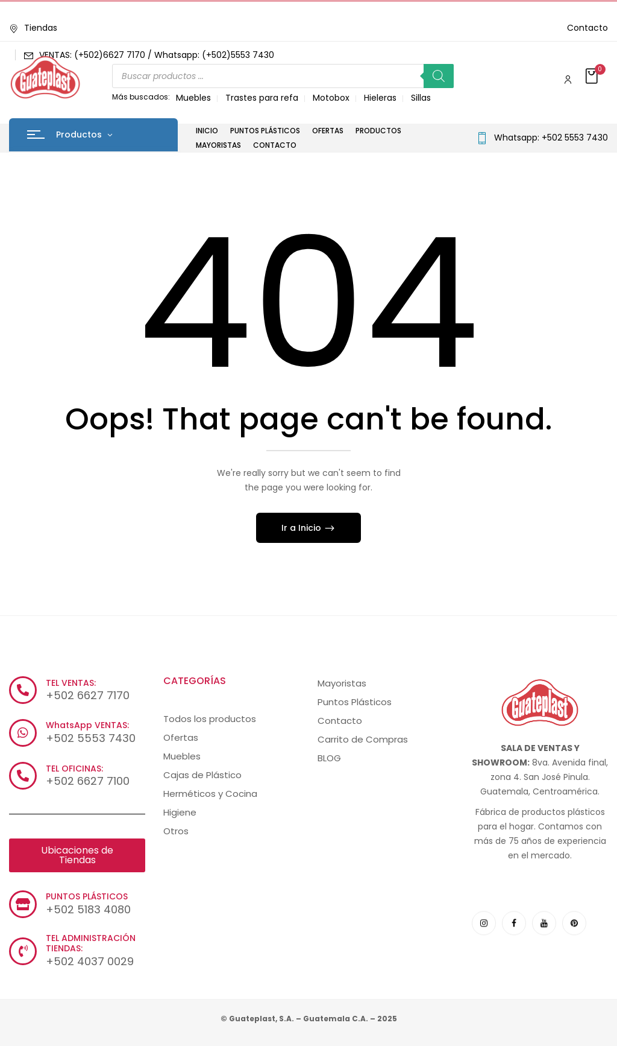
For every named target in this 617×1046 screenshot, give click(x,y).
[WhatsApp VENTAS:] (23, 733)
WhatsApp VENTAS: (87, 725)
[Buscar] (439, 76)
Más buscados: (141, 97)
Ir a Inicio (302, 528)
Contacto (587, 28)
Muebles (193, 98)
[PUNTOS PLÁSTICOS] (23, 904)
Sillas (421, 98)
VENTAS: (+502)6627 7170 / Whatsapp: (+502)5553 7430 (156, 55)
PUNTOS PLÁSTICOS (87, 896)
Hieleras (380, 98)
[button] (593, 77)
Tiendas (33, 28)
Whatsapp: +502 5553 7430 (551, 138)
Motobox (331, 98)
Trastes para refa (261, 98)
